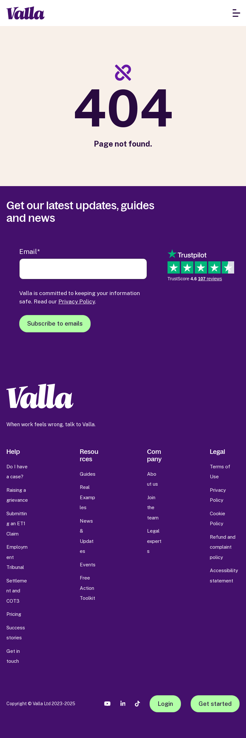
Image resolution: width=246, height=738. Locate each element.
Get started (215, 703)
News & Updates (87, 536)
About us (152, 479)
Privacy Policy (76, 301)
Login (165, 703)
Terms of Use (220, 472)
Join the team (153, 507)
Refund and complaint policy (222, 547)
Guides (87, 474)
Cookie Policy (217, 518)
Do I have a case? (17, 472)
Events (87, 564)
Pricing (13, 614)
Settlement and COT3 (16, 591)
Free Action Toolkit (87, 588)
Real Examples (87, 497)
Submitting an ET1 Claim (16, 523)
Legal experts (154, 541)
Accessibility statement (224, 575)
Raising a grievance (17, 495)
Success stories (15, 633)
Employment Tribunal (17, 557)
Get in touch (13, 656)
